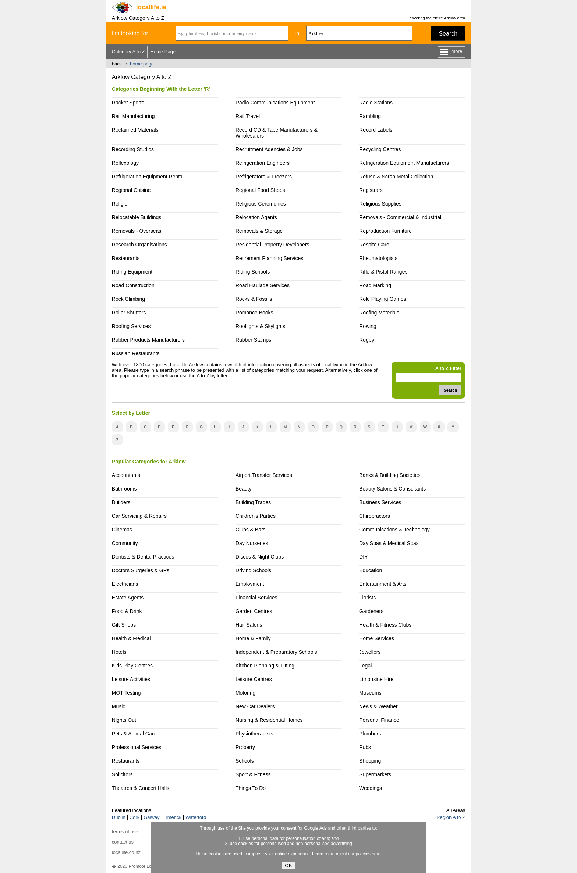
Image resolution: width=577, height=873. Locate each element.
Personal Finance (379, 720)
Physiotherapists (254, 734)
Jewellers (369, 652)
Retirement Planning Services (269, 258)
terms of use (125, 831)
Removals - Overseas (136, 231)
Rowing (367, 326)
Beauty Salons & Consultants (392, 489)
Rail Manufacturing (133, 116)
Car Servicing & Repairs (139, 516)
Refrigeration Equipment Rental (148, 176)
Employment (250, 584)
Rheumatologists (378, 258)
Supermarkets (375, 774)
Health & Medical (131, 638)
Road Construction (133, 285)
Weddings (370, 788)
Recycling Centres (380, 149)
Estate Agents (128, 598)
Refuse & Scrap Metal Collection (396, 176)
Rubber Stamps (253, 340)
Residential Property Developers (272, 244)
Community (125, 543)
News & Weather (378, 706)
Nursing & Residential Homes (269, 720)
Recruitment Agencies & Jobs (269, 149)
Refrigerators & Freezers (264, 176)
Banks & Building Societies (389, 475)
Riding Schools (253, 272)
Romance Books (254, 313)
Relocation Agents (256, 217)
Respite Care (374, 244)
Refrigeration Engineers (263, 163)
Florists (367, 598)
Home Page (163, 51)
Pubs (365, 747)
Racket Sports (128, 103)
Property (245, 747)
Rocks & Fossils (254, 299)
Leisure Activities (131, 679)
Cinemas (122, 529)
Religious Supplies (380, 204)
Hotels (119, 652)
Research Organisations (139, 244)
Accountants (126, 475)
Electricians (125, 584)
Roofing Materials (379, 313)
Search (448, 34)
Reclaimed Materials (135, 130)
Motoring (245, 693)
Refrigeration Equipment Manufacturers (404, 163)
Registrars (371, 190)
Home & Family (253, 638)
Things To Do (251, 788)
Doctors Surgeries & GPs (140, 570)
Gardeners (371, 611)
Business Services (380, 502)
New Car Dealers (255, 706)
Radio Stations (376, 103)
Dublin (118, 817)
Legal (365, 666)
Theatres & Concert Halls (140, 788)
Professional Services (136, 747)
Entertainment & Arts (382, 584)
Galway (151, 817)
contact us (123, 842)
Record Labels (375, 130)
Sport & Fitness (253, 774)
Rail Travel (248, 116)
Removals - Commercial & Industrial (400, 217)
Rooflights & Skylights (260, 326)
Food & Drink (127, 611)
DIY (363, 557)
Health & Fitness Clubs (385, 625)
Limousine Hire (376, 679)
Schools (245, 761)
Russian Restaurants (136, 353)
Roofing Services (131, 326)
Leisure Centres (254, 679)
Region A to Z (450, 817)
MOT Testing (126, 693)
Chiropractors (374, 516)
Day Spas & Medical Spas (389, 543)
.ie (151, 7)
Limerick (172, 817)
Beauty (244, 489)
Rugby (366, 340)
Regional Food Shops (260, 190)
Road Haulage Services (263, 285)
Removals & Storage (259, 231)
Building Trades (253, 502)
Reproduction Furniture (385, 231)
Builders (121, 502)
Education (370, 570)
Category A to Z (128, 51)
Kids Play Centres (132, 666)
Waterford (195, 817)
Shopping (370, 761)
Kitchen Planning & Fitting (265, 666)
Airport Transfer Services (264, 475)
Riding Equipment (132, 272)
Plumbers (370, 734)
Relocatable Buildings (137, 217)
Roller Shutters (129, 313)
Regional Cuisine (131, 190)
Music (118, 706)
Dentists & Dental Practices (143, 557)
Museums (370, 693)
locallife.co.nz (126, 852)
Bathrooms (124, 489)
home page (142, 64)
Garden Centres (254, 611)
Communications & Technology (394, 529)
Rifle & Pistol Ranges (383, 272)
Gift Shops (124, 625)
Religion (121, 204)
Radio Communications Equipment (275, 103)
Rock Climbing (128, 299)
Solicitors (122, 774)
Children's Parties (256, 516)
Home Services (376, 638)
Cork (134, 817)
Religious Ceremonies (261, 204)
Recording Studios (133, 149)
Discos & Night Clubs (260, 557)
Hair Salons (249, 625)
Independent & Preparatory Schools (276, 652)
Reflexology (125, 163)
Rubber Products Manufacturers (148, 340)
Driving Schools (253, 570)
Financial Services (256, 598)
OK (288, 865)
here (376, 853)
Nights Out (124, 720)
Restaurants (125, 258)
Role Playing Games (382, 299)
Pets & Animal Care (134, 734)
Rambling (370, 116)
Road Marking (375, 285)
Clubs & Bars (251, 529)
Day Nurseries (252, 543)
